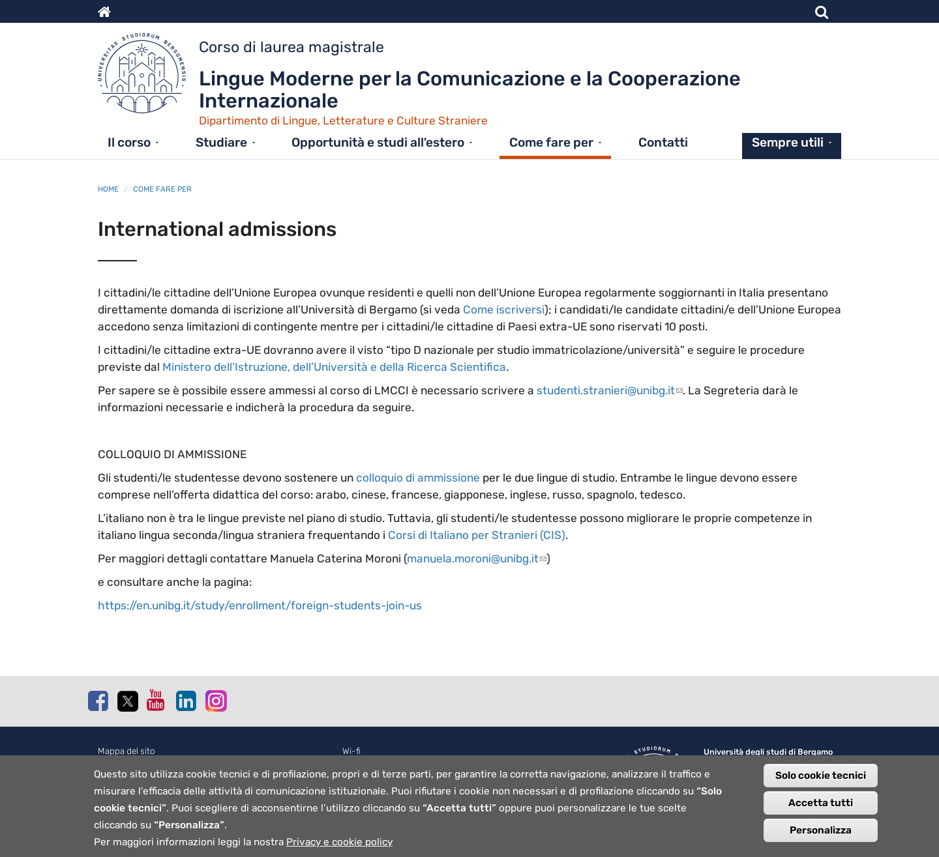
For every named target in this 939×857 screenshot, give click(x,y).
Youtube (156, 700)
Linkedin (185, 700)
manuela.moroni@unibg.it (476, 558)
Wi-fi (351, 751)
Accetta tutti (820, 809)
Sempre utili (788, 142)
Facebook (97, 700)
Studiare (221, 142)
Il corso (129, 142)
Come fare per (551, 142)
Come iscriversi (503, 309)
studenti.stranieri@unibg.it (610, 390)
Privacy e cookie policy (339, 848)
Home (108, 189)
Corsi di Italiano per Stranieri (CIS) (476, 535)
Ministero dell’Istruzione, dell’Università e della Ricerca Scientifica (334, 366)
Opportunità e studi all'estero (377, 142)
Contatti (663, 142)
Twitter (127, 701)
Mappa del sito (126, 751)
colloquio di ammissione (418, 477)
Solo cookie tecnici (820, 782)
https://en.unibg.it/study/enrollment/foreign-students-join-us (260, 605)
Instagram (215, 700)
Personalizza (821, 837)
